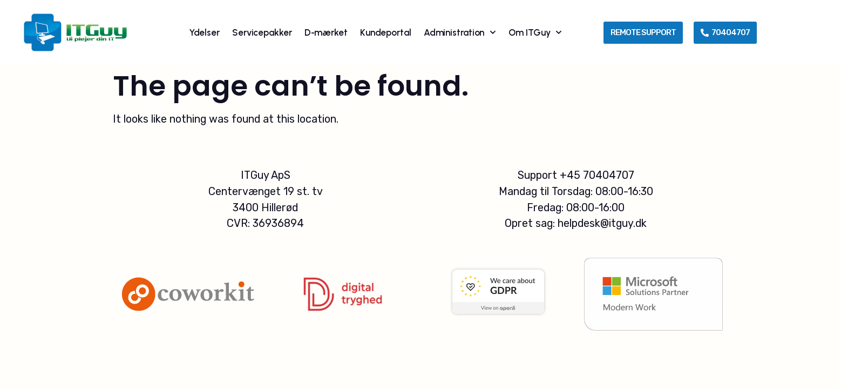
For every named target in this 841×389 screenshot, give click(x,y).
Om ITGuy (535, 32)
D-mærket (326, 32)
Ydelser (204, 32)
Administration (460, 32)
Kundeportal (385, 32)
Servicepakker (262, 32)
